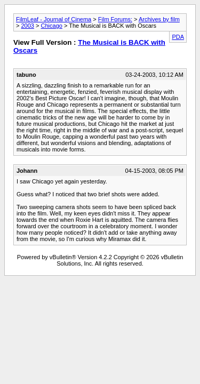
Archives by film (159, 19)
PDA (178, 37)
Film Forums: (115, 19)
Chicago (51, 25)
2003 (27, 25)
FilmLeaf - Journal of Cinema (53, 19)
